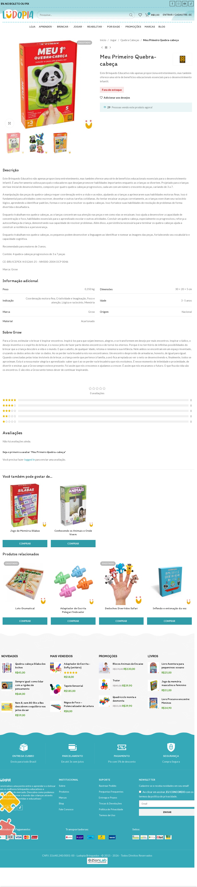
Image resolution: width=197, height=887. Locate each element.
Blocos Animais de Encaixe (128, 663)
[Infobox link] (16, 4)
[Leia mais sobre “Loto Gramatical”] (25, 621)
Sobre (62, 785)
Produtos (64, 791)
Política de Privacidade (111, 809)
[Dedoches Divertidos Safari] (121, 582)
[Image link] (90, 836)
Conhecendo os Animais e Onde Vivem (73, 532)
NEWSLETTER (147, 779)
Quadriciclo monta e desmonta (124, 699)
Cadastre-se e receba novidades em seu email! (164, 785)
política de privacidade (164, 796)
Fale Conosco (66, 809)
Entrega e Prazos (108, 797)
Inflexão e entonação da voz (169, 608)
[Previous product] (102, 48)
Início (103, 40)
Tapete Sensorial (73, 685)
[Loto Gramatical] (25, 582)
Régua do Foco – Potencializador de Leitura (79, 704)
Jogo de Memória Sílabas (25, 530)
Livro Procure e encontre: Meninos (176, 701)
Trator (116, 680)
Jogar (113, 40)
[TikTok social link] (191, 3)
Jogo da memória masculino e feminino (174, 683)
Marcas (63, 797)
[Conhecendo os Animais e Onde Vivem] (73, 505)
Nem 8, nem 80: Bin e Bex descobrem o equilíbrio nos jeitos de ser (30, 706)
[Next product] (110, 48)
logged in (29, 459)
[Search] (86, 15)
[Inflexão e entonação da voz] (169, 582)
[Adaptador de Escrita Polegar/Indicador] (73, 582)
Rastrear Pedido (107, 785)
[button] (25, 543)
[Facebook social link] (172, 3)
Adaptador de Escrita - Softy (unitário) (77, 665)
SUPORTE (104, 779)
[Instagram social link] (178, 3)
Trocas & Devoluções (110, 803)
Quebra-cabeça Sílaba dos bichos (30, 665)
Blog (61, 803)
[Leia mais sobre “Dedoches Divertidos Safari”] (121, 621)
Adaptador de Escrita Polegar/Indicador (73, 610)
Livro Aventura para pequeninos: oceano (173, 665)
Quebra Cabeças (129, 40)
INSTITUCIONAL (68, 779)
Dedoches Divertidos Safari (121, 608)
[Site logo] (18, 14)
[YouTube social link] (184, 3)
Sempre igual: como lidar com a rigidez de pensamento (29, 685)
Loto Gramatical (25, 608)
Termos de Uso (107, 815)
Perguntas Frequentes (111, 791)
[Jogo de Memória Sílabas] (25, 505)
